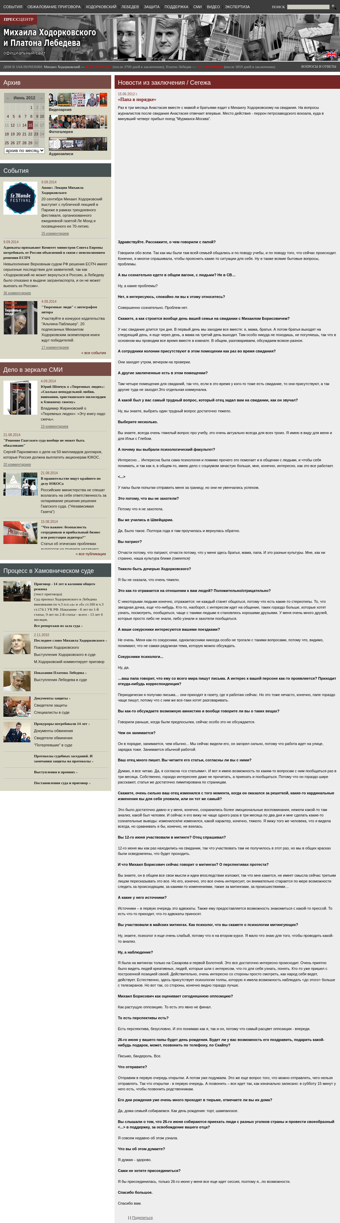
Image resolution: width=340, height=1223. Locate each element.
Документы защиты (51, 698)
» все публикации (90, 554)
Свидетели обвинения (53, 738)
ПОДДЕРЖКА (176, 7)
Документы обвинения (53, 731)
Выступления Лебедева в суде (60, 680)
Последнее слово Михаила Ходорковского (69, 640)
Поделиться (142, 1218)
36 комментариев (17, 293)
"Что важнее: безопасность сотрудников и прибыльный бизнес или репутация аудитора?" (70, 532)
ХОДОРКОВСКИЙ (101, 7)
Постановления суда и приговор (61, 783)
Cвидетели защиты (50, 705)
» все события (93, 353)
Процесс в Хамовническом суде (48, 570)
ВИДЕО (213, 7)
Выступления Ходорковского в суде (65, 654)
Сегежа (200, 82)
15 (30, 125)
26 (13, 143)
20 (19, 134)
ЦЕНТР (18, 19)
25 (7, 143)
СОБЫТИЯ (12, 7)
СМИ (197, 7)
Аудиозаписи (78, 152)
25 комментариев (55, 233)
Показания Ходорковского (56, 647)
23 (36, 134)
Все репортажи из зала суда (57, 626)
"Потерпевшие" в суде (53, 745)
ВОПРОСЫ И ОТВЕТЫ (318, 66)
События (16, 170)
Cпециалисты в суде (52, 712)
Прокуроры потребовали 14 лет (60, 724)
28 (24, 143)
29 (30, 143)
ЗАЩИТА (151, 7)
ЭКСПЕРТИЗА (237, 7)
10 (42, 116)
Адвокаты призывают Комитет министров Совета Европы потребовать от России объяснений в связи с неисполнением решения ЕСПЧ (54, 252)
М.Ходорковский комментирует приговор (69, 662)
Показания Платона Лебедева (59, 673)
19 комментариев (54, 426)
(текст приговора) (48, 594)
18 (7, 134)
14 (24, 125)
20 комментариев (17, 464)
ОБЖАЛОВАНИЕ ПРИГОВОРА (54, 7)
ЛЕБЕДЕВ (130, 7)
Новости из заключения (151, 82)
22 (30, 134)
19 (13, 134)
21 (24, 134)
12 (13, 125)
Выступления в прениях (54, 772)
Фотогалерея (78, 130)
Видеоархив (78, 108)
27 (19, 143)
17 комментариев (55, 347)
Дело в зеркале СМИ (33, 369)
